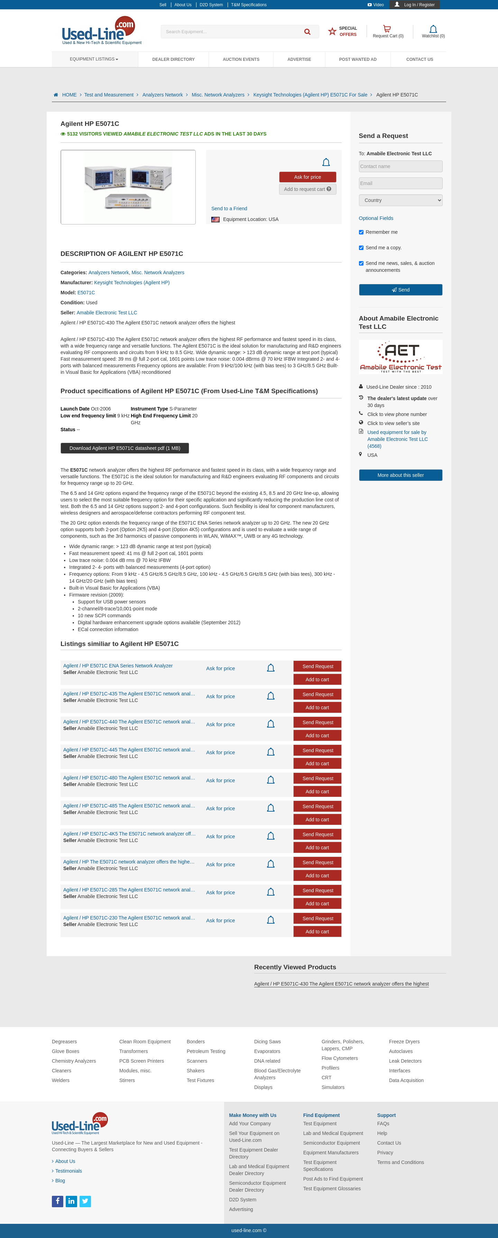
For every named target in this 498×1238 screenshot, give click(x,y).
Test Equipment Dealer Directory (253, 1153)
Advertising (241, 1209)
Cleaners (61, 1070)
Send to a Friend (229, 208)
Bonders (196, 1041)
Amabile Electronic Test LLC (107, 312)
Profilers (330, 1068)
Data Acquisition (406, 1080)
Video (376, 4)
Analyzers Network (165, 95)
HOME (72, 95)
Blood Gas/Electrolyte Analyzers (277, 1074)
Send (404, 290)
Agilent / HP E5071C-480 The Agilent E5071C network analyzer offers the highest (129, 777)
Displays (263, 1087)
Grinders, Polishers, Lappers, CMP (343, 1045)
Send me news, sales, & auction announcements (397, 266)
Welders (61, 1080)
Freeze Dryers (404, 1041)
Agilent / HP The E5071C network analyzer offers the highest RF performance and (129, 862)
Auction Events (241, 59)
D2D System (243, 1199)
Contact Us (419, 59)
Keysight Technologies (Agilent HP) (131, 282)
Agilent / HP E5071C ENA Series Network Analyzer (118, 665)
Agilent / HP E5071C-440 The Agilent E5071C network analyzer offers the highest (129, 721)
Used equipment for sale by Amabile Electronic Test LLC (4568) (398, 439)
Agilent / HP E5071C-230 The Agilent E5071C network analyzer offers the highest (129, 918)
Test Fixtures (200, 1080)
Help (382, 1133)
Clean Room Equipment (145, 1041)
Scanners (197, 1061)
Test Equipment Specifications (320, 1166)
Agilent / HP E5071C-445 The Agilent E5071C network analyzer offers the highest (129, 749)
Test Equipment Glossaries (332, 1188)
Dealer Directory (173, 59)
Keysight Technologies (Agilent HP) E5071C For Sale (313, 95)
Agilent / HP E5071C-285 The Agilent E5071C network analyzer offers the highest (129, 890)
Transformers (133, 1051)
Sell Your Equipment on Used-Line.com (254, 1136)
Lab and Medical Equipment (333, 1133)
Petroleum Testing (206, 1051)
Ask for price (220, 668)
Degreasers (64, 1041)
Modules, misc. (135, 1070)
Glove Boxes (65, 1051)
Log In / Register (419, 4)
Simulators (333, 1087)
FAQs (383, 1123)
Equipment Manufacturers (331, 1152)
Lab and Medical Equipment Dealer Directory (259, 1170)
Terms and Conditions (400, 1162)
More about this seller (401, 475)
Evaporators (267, 1051)
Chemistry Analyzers (74, 1061)
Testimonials (67, 1171)
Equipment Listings (94, 59)
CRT (327, 1077)
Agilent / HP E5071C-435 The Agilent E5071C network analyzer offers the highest (129, 693)
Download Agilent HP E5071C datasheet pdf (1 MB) (125, 448)
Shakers (195, 1070)
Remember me (378, 232)
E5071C (86, 292)
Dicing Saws (267, 1041)
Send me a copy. (380, 247)
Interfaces (399, 1070)
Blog (58, 1180)
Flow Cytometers (340, 1058)
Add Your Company (250, 1123)
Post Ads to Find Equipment (333, 1179)
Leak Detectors (405, 1061)
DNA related (267, 1061)
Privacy (385, 1152)
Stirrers (127, 1080)
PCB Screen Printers (141, 1061)
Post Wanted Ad (358, 59)
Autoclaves (401, 1051)
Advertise (299, 59)
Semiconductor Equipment (331, 1143)
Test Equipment (320, 1123)
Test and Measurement (112, 95)
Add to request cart (307, 189)
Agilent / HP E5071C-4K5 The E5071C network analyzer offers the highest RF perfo (129, 834)
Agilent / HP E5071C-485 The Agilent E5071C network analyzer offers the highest (129, 806)
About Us (63, 1161)
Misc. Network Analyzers (221, 95)
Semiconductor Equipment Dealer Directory (257, 1186)
